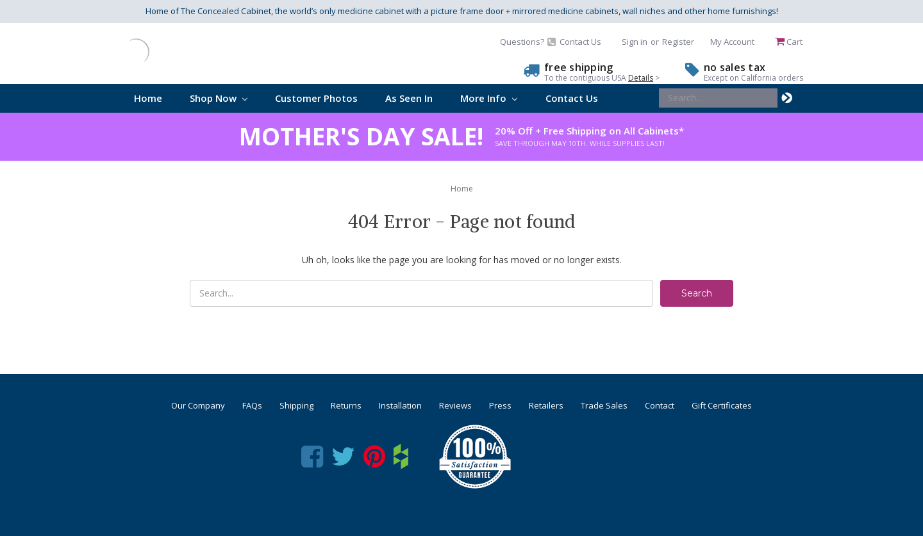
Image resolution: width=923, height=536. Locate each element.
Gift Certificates (722, 405)
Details (640, 77)
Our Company (198, 405)
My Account (732, 41)
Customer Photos (316, 98)
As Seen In (409, 98)
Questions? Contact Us (550, 41)
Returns (346, 405)
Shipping (296, 405)
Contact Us (571, 98)
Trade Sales (604, 405)
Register (678, 41)
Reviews (455, 405)
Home (148, 98)
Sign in (634, 41)
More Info (488, 98)
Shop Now (218, 98)
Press (500, 405)
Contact (659, 405)
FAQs (252, 405)
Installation (400, 405)
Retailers (546, 405)
